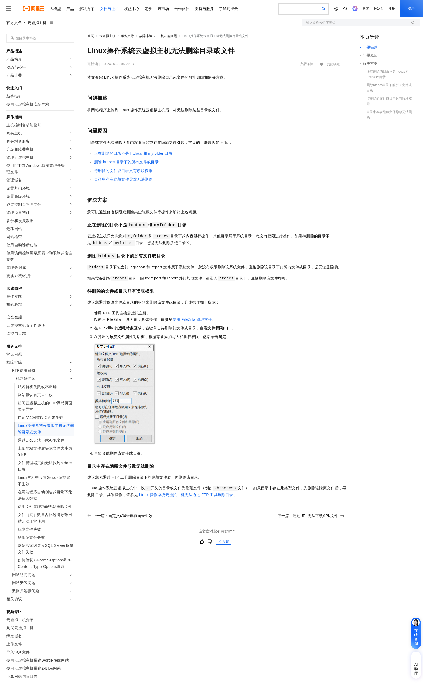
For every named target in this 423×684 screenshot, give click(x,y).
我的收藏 (333, 64)
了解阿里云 (228, 8)
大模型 (55, 8)
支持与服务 (204, 8)
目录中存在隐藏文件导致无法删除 (123, 179)
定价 (148, 8)
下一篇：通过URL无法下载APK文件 (311, 516)
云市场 (163, 8)
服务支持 (127, 36)
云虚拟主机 (37, 23)
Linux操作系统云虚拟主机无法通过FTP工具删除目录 (186, 495)
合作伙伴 (181, 8)
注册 (391, 9)
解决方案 (86, 8)
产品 (70, 8)
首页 (90, 36)
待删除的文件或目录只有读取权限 (123, 171)
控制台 (379, 9)
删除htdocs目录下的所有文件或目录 (126, 162)
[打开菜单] (8, 8)
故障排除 (145, 36)
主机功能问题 (167, 36)
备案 (366, 9)
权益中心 (131, 8)
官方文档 (14, 23)
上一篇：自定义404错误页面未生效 (119, 516)
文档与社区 (109, 8)
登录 (411, 9)
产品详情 (306, 64)
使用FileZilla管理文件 (192, 319)
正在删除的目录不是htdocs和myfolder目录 (133, 153)
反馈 (223, 541)
